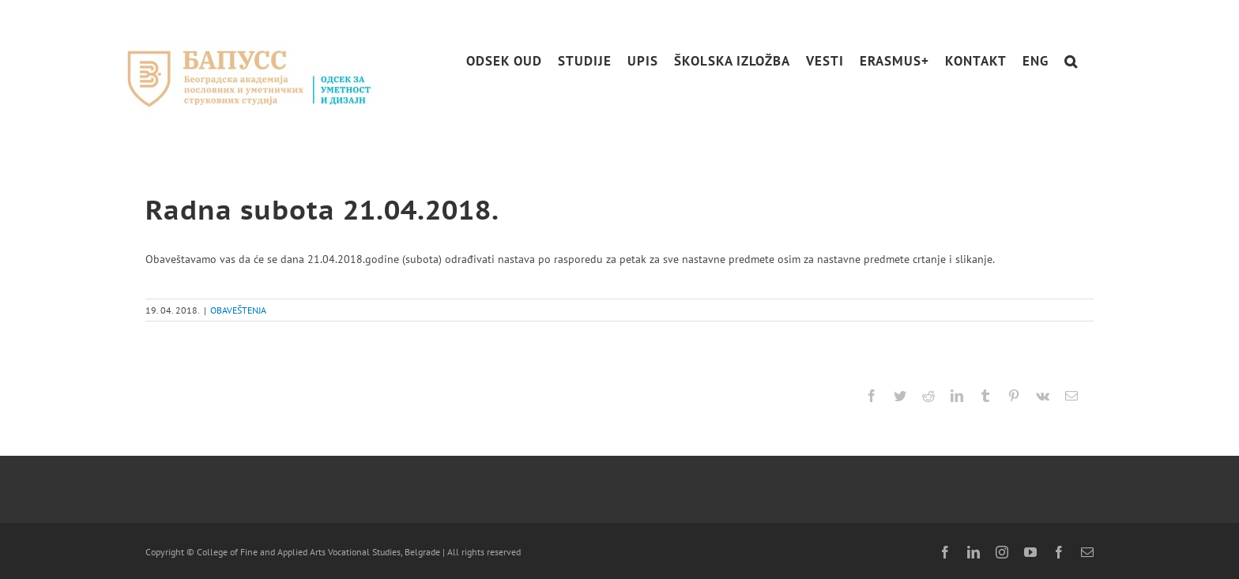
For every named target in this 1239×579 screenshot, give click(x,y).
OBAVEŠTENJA (238, 310)
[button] (1071, 61)
